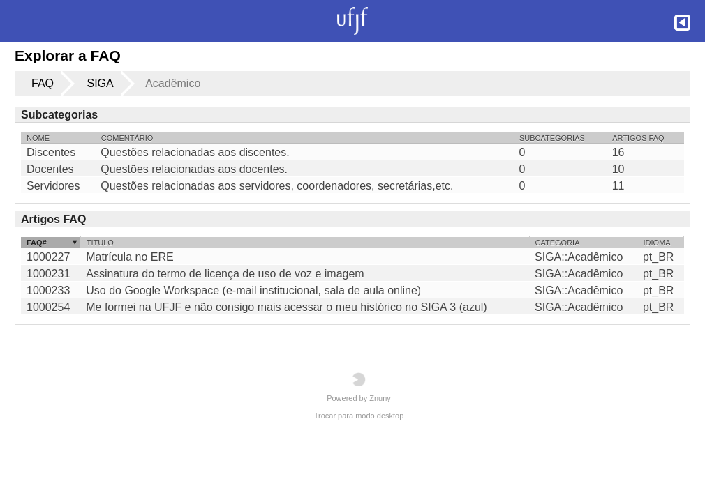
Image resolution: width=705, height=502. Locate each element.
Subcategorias (552, 138)
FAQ (42, 83)
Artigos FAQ (638, 138)
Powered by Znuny (359, 387)
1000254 (48, 307)
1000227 (48, 257)
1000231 (48, 274)
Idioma (656, 242)
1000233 (48, 290)
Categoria (557, 242)
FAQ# (37, 242)
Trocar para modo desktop (359, 415)
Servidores (53, 186)
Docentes (50, 169)
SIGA (100, 83)
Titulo (100, 242)
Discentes (51, 153)
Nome (38, 138)
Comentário (127, 138)
